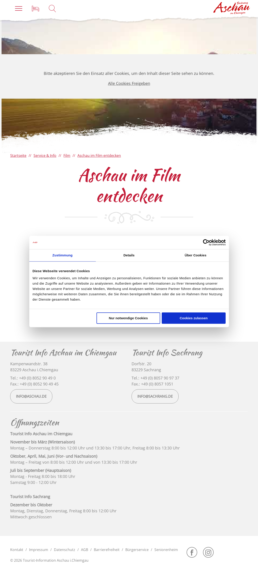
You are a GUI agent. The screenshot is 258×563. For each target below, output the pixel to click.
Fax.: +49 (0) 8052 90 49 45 (34, 384)
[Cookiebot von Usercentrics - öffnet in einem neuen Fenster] (206, 242)
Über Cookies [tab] (196, 255)
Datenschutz (64, 549)
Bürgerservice (137, 549)
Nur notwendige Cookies (128, 318)
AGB (84, 549)
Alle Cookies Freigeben (129, 83)
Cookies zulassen (194, 318)
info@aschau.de (31, 396)
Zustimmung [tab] (62, 255)
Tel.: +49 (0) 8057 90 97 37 (155, 378)
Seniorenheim (166, 549)
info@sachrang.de (155, 396)
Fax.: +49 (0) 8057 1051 (152, 384)
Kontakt (16, 549)
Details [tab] (129, 255)
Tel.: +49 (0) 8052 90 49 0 (33, 378)
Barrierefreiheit (107, 549)
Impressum (38, 549)
